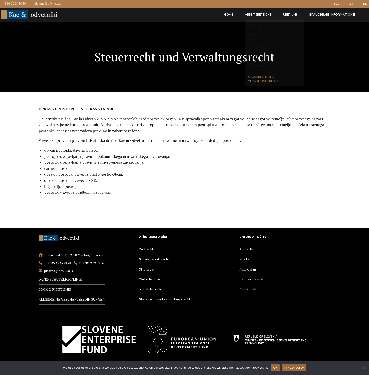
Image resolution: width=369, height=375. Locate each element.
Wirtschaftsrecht (152, 279)
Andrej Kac (247, 249)
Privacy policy (294, 367)
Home (228, 14)
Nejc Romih (247, 289)
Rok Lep (245, 259)
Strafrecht (147, 269)
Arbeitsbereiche (258, 14)
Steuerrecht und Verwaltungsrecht (164, 299)
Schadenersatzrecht (154, 259)
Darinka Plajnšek (251, 279)
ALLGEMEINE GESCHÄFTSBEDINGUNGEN (72, 299)
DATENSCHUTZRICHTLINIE (60, 279)
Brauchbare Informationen (332, 14)
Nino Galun (247, 269)
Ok (275, 367)
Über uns (290, 14)
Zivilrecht (146, 249)
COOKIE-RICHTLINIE (55, 289)
